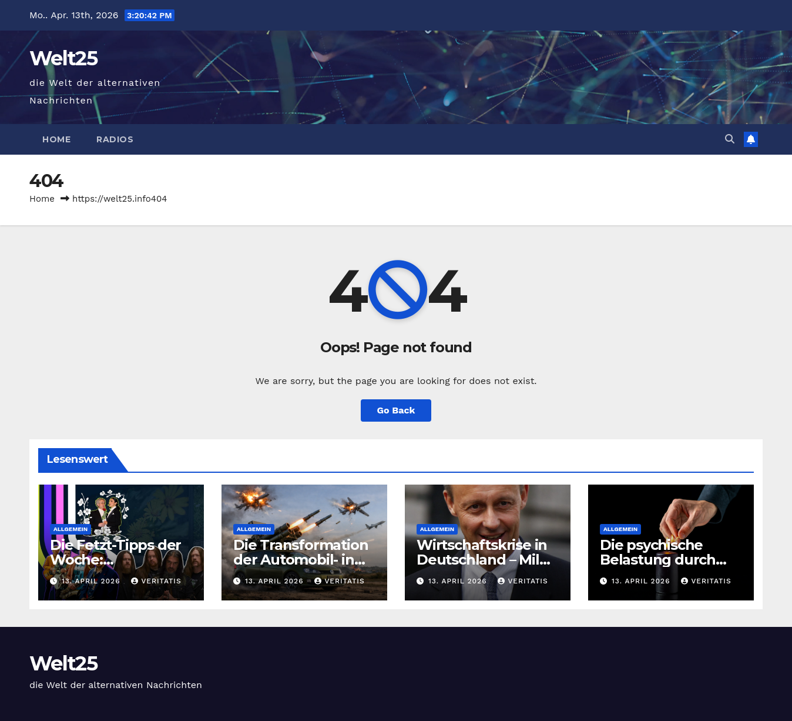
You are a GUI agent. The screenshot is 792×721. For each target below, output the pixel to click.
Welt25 (63, 58)
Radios (114, 139)
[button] (729, 139)
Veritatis (156, 581)
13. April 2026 (92, 581)
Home (56, 139)
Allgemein (70, 529)
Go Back (396, 410)
